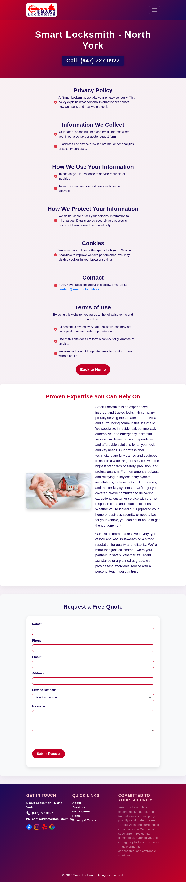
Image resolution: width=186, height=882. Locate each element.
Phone (37, 640)
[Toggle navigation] (154, 10)
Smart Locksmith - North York (44, 805)
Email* (37, 657)
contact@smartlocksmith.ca (79, 289)
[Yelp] (44, 827)
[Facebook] (29, 827)
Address (38, 673)
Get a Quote (81, 811)
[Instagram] (36, 827)
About (76, 802)
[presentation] (61, 741)
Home (76, 815)
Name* (37, 624)
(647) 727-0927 (100, 60)
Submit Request (48, 753)
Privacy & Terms (84, 820)
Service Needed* (44, 689)
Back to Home (93, 369)
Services (78, 807)
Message (38, 706)
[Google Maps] (52, 827)
